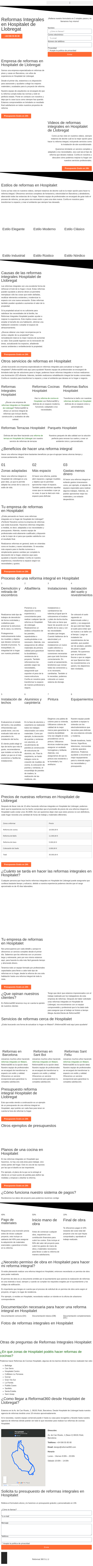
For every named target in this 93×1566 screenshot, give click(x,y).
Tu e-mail (5, 1516)
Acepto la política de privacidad (63, 51)
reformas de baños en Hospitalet (77, 401)
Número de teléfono (56, 41)
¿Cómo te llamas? (9, 1510)
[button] (69, 3)
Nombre (51, 28)
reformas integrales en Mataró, (14, 1062)
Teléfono (4, 1536)
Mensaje (4, 1523)
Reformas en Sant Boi (42, 1053)
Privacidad (52, 48)
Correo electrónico (55, 35)
